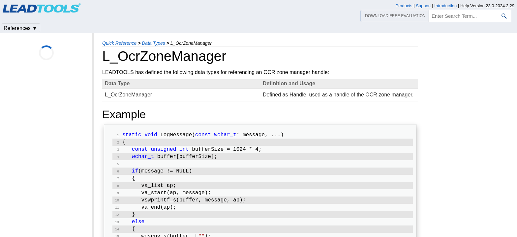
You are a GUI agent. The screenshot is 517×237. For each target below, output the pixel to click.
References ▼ (20, 28)
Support (423, 5)
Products (403, 5)
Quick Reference (119, 43)
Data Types (153, 43)
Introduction (445, 5)
